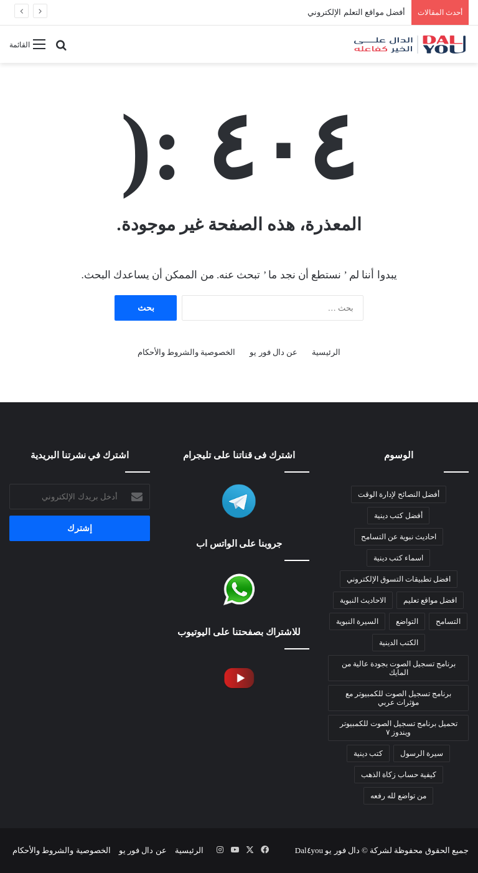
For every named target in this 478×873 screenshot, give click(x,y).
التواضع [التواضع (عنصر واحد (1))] (407, 621)
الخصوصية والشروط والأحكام (187, 352)
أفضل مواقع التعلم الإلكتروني (356, 12)
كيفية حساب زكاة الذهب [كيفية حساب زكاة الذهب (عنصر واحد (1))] (398, 774)
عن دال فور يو (274, 352)
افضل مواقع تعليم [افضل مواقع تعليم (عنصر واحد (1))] (430, 600)
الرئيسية (326, 352)
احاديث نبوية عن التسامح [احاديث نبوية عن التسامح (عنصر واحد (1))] (398, 536)
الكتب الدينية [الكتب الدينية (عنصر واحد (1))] (398, 642)
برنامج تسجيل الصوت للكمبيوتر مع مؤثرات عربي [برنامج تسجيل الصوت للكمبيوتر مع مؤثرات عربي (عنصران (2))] (398, 698)
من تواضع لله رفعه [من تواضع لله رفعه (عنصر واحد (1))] (398, 795)
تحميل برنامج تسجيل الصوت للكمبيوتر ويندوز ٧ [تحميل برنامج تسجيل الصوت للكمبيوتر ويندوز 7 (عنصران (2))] (398, 728)
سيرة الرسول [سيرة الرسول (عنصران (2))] (421, 753)
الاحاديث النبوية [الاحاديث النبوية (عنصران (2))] (363, 600)
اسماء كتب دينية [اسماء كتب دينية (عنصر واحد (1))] (398, 558)
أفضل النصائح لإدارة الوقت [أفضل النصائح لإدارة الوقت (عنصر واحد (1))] (398, 494)
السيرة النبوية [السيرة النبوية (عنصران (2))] (357, 621)
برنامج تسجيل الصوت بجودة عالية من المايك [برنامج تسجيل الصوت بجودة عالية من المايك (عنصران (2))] (399, 668)
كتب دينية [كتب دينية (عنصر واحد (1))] (368, 753)
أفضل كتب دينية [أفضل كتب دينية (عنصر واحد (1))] (398, 515)
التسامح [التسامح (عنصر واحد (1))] (448, 621)
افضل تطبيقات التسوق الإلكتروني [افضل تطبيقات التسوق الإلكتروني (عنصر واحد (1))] (399, 579)
